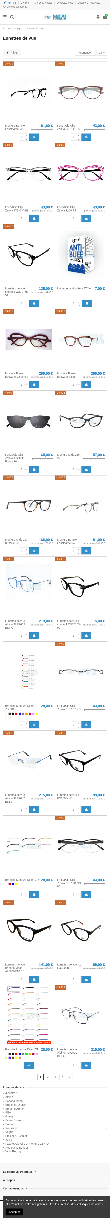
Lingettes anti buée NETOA (74, 288)
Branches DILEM (15, 1104)
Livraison (26, 2)
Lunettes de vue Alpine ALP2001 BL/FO (67, 1053)
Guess (9, 1116)
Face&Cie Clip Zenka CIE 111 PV (68, 127)
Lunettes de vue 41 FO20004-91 (69, 796)
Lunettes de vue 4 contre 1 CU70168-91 (17, 292)
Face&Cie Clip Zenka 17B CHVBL (17, 209)
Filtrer (12, 52)
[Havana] (20, 1058)
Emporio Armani (15, 1108)
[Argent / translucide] (10, 717)
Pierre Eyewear (14, 1120)
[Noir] (13, 714)
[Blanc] (6, 714)
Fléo (8, 1112)
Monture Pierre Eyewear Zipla (66, 375)
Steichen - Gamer (16, 1135)
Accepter (14, 1211)
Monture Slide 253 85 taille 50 (16, 541)
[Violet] (10, 1058)
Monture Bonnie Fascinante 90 (15, 127)
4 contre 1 (11, 1093)
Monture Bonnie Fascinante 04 (67, 541)
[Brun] (10, 714)
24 (101, 52)
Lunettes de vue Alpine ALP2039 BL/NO (15, 624)
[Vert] (26, 1054)
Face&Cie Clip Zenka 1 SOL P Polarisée (14, 458)
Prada (9, 1124)
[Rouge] (16, 714)
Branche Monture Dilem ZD (22, 879)
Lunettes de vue (13, 1087)
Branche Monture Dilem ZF (21, 1049)
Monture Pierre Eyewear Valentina (16, 375)
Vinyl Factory (13, 1151)
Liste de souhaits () (15, 6)
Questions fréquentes (88, 2)
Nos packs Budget (16, 1147)
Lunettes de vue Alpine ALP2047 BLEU (15, 798)
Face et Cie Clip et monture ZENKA (27, 1143)
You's (8, 1139)
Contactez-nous (65, 2)
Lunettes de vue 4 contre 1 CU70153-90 (69, 624)
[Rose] (33, 714)
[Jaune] (37, 714)
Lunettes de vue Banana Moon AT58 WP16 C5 (15, 968)
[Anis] (6, 1058)
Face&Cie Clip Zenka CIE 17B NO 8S (69, 883)
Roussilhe (11, 1128)
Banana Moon (14, 1101)
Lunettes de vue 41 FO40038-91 (69, 966)
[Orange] (26, 714)
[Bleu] (20, 714)
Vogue (9, 1132)
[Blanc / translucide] (6, 717)
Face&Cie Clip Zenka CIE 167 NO (69, 707)
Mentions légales (43, 2)
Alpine (9, 1097)
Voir (29, 1065)
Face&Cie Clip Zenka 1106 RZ (67, 209)
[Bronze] (13, 1058)
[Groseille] (30, 714)
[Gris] (23, 714)
